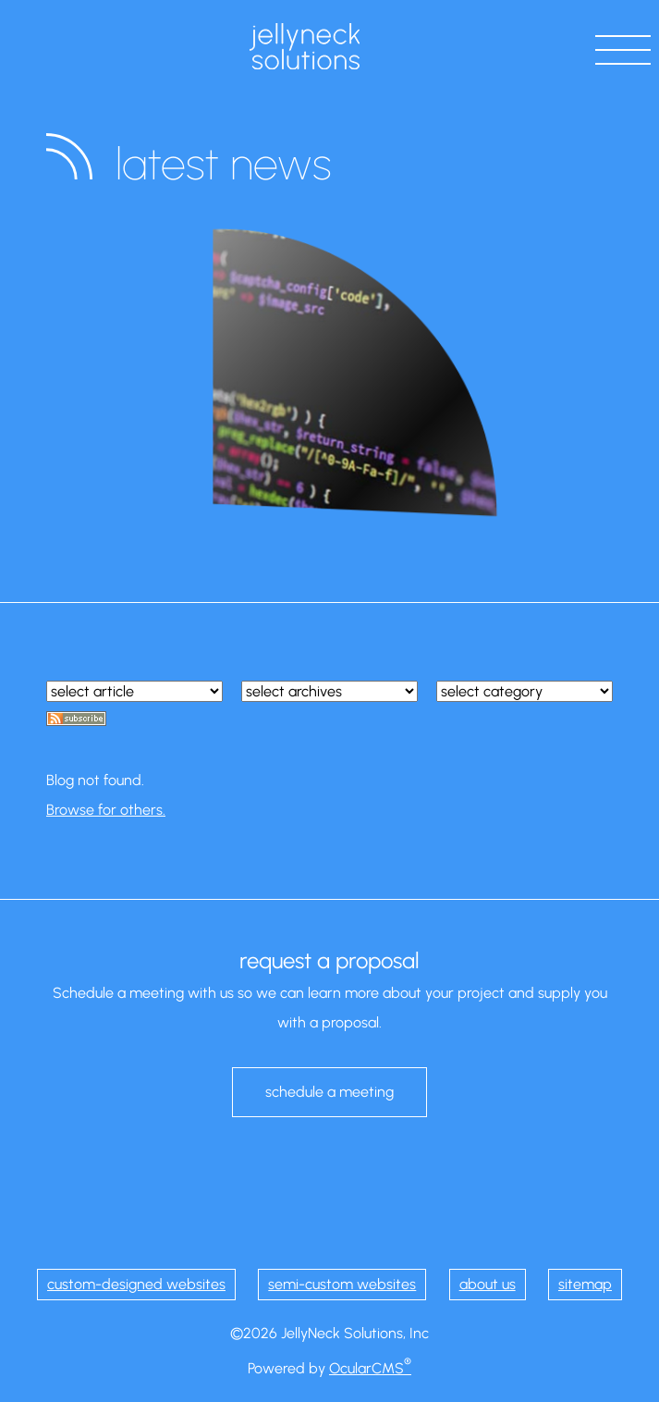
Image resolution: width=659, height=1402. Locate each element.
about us (487, 1284)
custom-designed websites (136, 1284)
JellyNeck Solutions (304, 46)
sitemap (585, 1284)
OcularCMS (370, 1368)
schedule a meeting (329, 1092)
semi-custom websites (342, 1284)
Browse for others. (105, 809)
